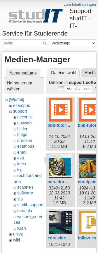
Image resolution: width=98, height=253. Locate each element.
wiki (16, 240)
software (25, 193)
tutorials (24, 211)
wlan (21, 228)
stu (20, 199)
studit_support (30, 205)
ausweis (24, 123)
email (22, 152)
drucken (24, 140)
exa (20, 158)
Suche (45, 43)
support (20, 111)
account (24, 117)
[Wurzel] (16, 99)
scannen (25, 187)
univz (18, 234)
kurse (22, 164)
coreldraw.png (62, 182)
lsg (19, 170)
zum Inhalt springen (80, 4)
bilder (22, 128)
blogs (22, 134)
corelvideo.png (62, 238)
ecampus (21, 105)
